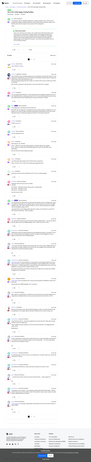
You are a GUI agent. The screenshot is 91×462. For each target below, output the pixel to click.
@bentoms (17, 123)
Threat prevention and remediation (76, 443)
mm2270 (13, 74)
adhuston (13, 307)
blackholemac (14, 230)
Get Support (27, 3)
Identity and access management (76, 439)
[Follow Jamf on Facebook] (18, 444)
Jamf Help (36, 436)
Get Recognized (47, 3)
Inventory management (54, 446)
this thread (20, 66)
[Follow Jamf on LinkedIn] (10, 444)
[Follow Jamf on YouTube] (12, 444)
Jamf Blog (36, 443)
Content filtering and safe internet (76, 446)
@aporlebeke (14, 262)
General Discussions (17, 3)
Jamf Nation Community (40, 441)
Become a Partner (38, 448)
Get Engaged (57, 3)
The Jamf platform (53, 436)
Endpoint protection (73, 441)
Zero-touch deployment (54, 439)
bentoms (13, 64)
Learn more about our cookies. (71, 452)
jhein (12, 18)
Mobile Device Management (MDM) (57, 441)
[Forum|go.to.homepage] (5, 3)
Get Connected (37, 3)
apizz (12, 243)
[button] (77, 3)
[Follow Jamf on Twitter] (7, 444)
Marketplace (37, 446)
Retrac (13, 141)
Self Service (71, 436)
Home (7, 7)
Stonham (13, 131)
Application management (54, 443)
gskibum (13, 278)
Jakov (12, 171)
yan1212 (13, 92)
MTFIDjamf (14, 181)
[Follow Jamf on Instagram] (15, 444)
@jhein (13, 66)
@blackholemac (15, 403)
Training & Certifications (40, 439)
